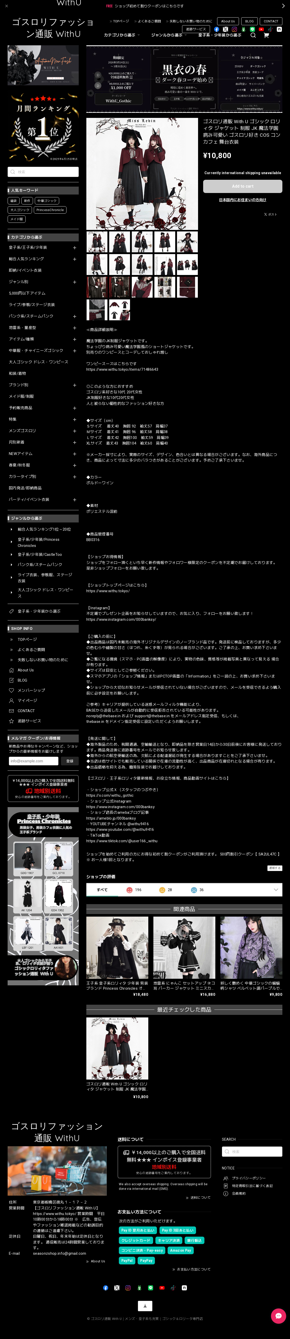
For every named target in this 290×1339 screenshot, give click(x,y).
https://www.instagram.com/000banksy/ (121, 619)
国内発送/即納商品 (25, 488)
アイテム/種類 (21, 339)
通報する (275, 868)
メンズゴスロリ (22, 431)
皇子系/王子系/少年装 (28, 247)
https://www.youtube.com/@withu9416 (120, 829)
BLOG (249, 21)
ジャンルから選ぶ (169, 35)
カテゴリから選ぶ (122, 35)
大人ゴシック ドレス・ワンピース (38, 362)
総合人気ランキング (26, 259)
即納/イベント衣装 (25, 270)
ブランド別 (18, 385)
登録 (69, 761)
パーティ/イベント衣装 (29, 500)
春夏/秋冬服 (19, 465)
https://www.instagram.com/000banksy (120, 807)
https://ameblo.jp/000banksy (111, 818)
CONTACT (271, 21)
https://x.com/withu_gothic (110, 795)
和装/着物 (17, 373)
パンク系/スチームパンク (31, 316)
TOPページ (121, 21)
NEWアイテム (21, 454)
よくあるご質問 (149, 21)
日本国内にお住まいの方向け (242, 200)
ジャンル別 (18, 282)
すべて (102, 890)
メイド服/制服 (21, 396)
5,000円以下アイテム (27, 293)
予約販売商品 (20, 408)
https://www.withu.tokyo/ (108, 591)
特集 (13, 419)
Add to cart (242, 186)
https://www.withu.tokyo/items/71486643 (122, 369)
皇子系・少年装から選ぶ (219, 35)
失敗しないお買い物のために (191, 21)
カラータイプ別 (22, 477)
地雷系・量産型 (22, 328)
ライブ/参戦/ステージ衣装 (32, 305)
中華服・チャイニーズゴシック (36, 351)
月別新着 (16, 442)
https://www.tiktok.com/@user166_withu (122, 841)
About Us (228, 21)
